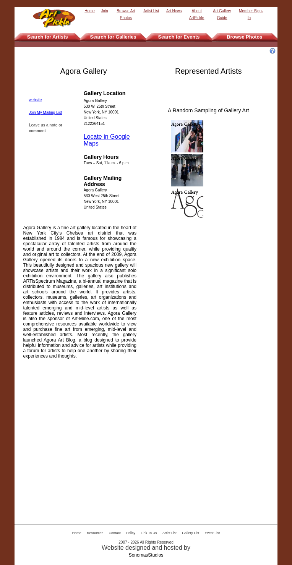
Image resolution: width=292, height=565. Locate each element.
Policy (130, 533)
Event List (212, 533)
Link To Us (149, 533)
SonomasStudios (146, 555)
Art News (174, 11)
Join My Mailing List (45, 112)
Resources (95, 533)
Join (104, 11)
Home (89, 11)
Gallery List (190, 533)
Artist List (151, 11)
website (35, 100)
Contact (115, 533)
